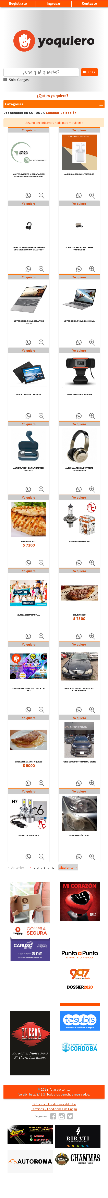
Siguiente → (68, 867)
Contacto (89, 3)
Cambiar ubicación (61, 112)
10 (52, 868)
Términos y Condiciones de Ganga (54, 1108)
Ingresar (54, 3)
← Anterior (16, 867)
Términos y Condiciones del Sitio (54, 1104)
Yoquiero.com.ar (59, 1089)
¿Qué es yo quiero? (52, 96)
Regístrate (18, 3)
